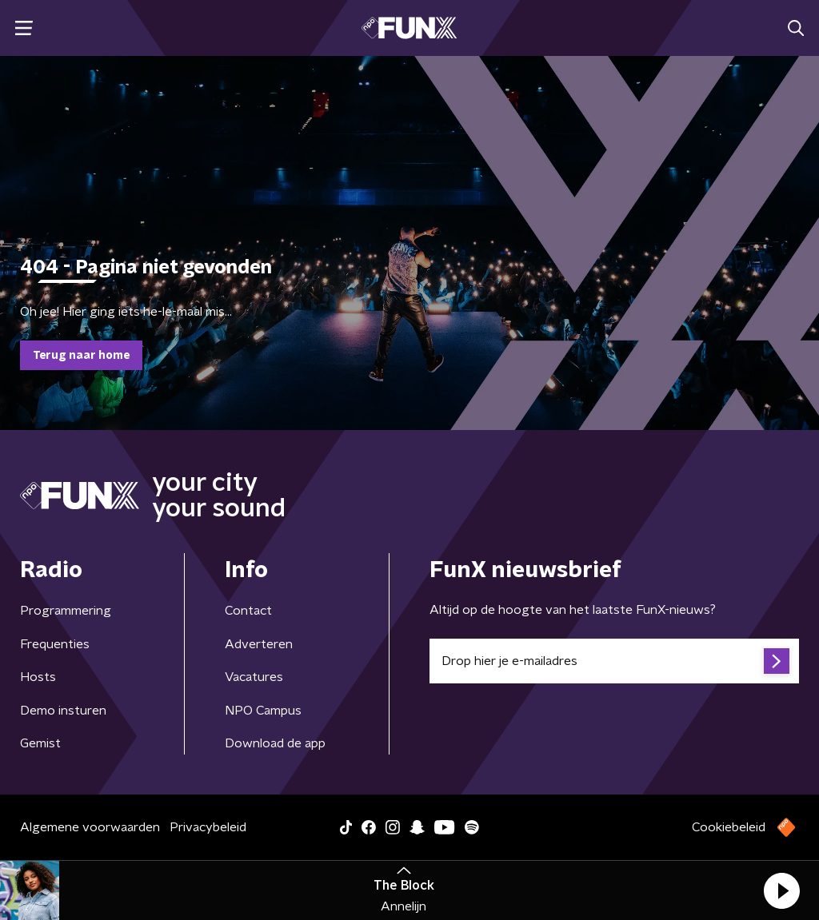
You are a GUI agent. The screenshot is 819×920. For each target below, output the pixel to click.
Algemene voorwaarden (90, 827)
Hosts (38, 677)
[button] (781, 890)
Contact (248, 610)
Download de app (275, 743)
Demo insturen (63, 710)
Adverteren (259, 644)
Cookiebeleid (728, 827)
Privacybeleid (208, 827)
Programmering (65, 610)
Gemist (40, 743)
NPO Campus (263, 710)
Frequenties (55, 644)
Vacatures (254, 677)
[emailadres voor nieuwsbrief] (614, 661)
